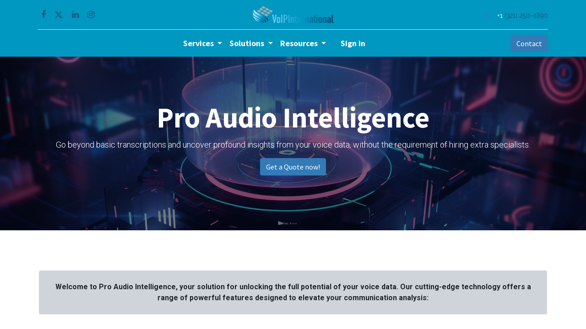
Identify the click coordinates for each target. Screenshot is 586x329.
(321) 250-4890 (525, 15)
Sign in (353, 43)
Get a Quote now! (293, 166)
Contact (528, 43)
